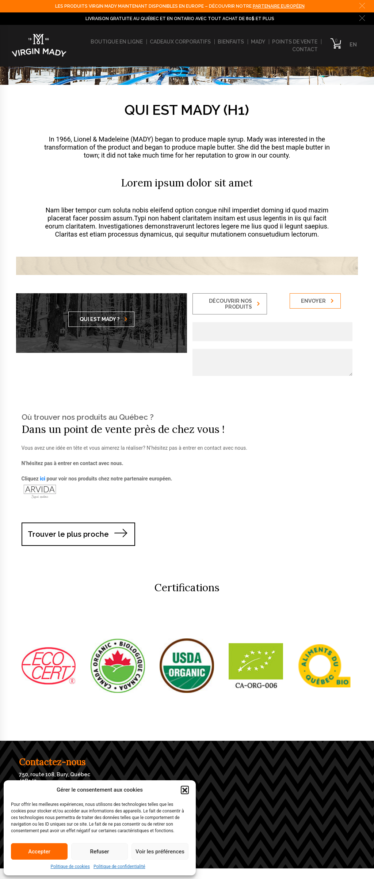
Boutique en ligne (117, 41)
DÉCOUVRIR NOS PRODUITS (234, 304)
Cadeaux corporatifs (180, 41)
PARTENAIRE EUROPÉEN (279, 6)
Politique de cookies (70, 866)
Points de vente (294, 41)
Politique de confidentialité (119, 866)
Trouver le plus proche (68, 534)
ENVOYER (317, 301)
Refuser (99, 851)
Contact (305, 49)
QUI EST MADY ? (103, 319)
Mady (258, 41)
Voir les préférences (160, 851)
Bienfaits (231, 41)
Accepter (39, 851)
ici (42, 479)
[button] (184, 789)
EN (353, 45)
